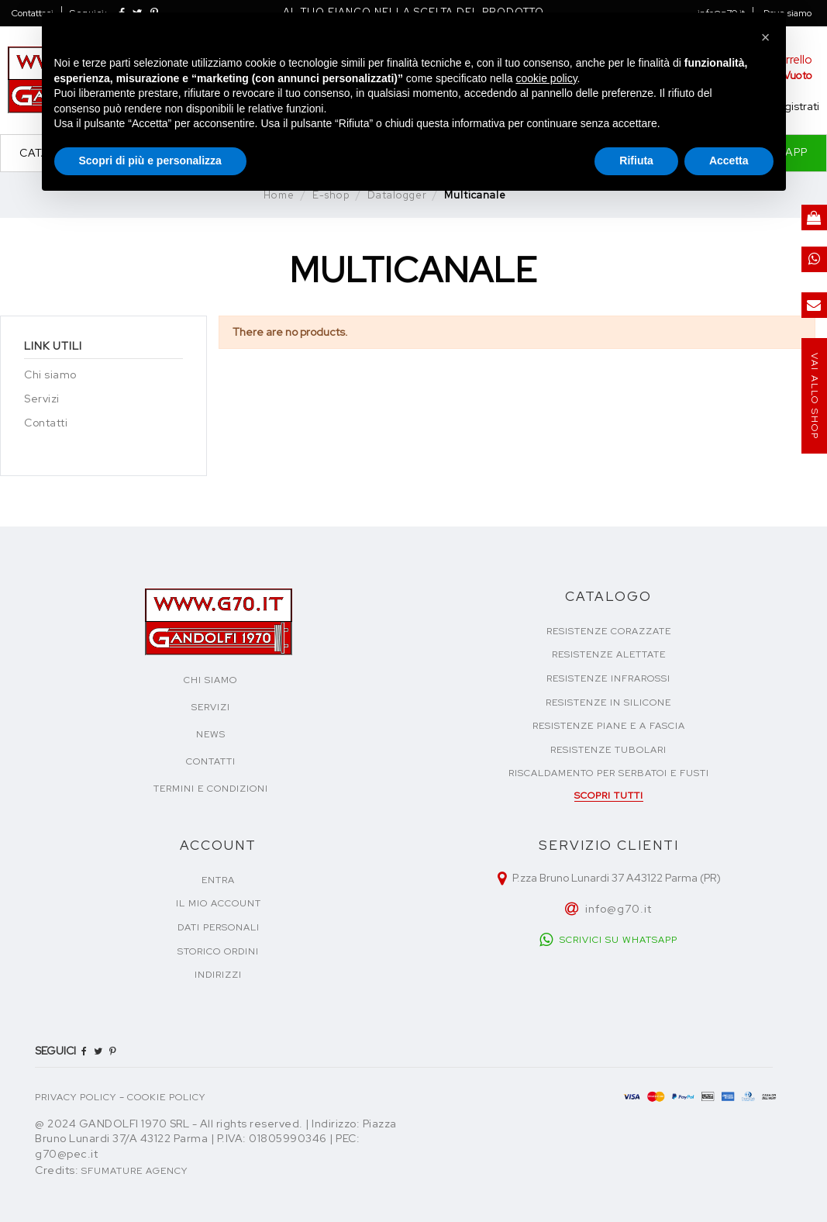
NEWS (211, 734)
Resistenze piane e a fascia (608, 726)
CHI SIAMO (210, 680)
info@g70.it (618, 909)
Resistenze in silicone (608, 702)
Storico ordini (218, 951)
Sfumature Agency (134, 1171)
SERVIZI (210, 707)
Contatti (45, 423)
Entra (218, 880)
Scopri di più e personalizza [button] (150, 160)
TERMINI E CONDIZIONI (210, 788)
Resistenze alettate (609, 654)
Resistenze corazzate (608, 631)
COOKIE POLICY (166, 1097)
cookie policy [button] (546, 78)
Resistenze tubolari (608, 750)
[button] (765, 37)
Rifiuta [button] (636, 160)
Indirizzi (218, 974)
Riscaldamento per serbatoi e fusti (608, 773)
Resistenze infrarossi (608, 678)
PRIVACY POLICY (75, 1097)
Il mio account (218, 903)
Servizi (42, 399)
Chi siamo (50, 374)
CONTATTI (211, 761)
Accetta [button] (729, 160)
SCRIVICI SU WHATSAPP (618, 940)
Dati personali (218, 927)
